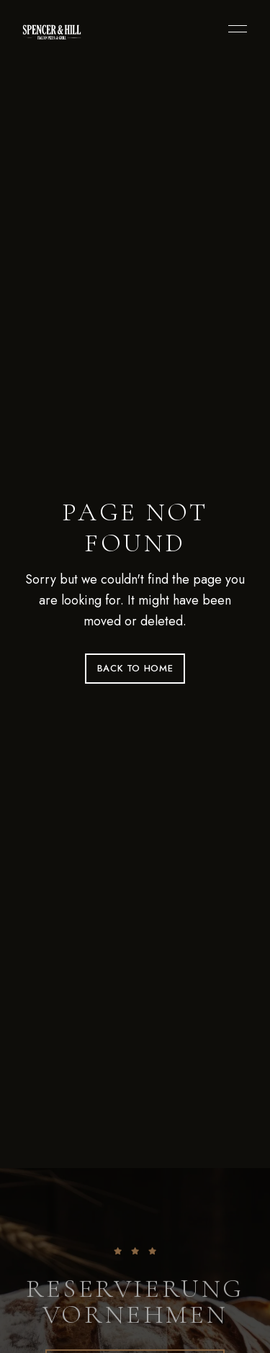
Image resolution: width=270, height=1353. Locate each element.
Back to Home (135, 668)
